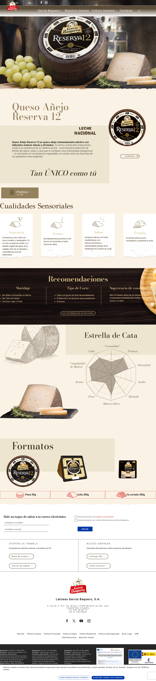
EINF (137, 634)
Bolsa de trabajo (20, 556)
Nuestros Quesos (77, 11)
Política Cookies (34, 634)
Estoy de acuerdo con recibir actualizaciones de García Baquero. (102, 520)
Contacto (126, 11)
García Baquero (49, 11)
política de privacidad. (105, 517)
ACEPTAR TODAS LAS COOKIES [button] (108, 678)
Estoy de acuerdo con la (94, 517)
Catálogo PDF (96, 556)
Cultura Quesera (103, 11)
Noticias (20, 634)
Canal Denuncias (69, 638)
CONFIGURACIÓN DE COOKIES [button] (74, 678)
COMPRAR (130, 156)
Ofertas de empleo (21, 566)
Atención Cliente (86, 638)
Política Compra (70, 634)
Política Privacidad (52, 634)
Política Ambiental (88, 634)
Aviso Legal (127, 634)
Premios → (23, 192)
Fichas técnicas (97, 566)
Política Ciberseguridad (109, 634)
